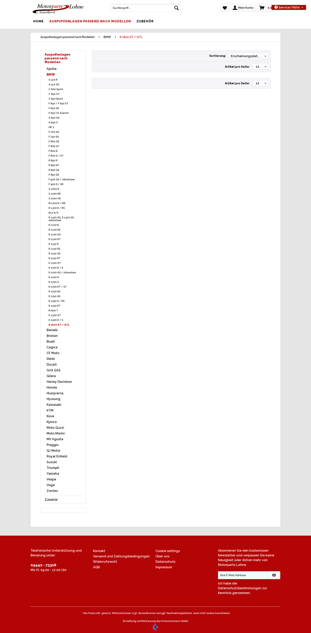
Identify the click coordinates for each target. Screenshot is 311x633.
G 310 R (53, 79)
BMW (51, 74)
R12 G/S (54, 212)
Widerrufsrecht (105, 562)
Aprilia (52, 69)
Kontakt (99, 551)
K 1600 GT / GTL (59, 324)
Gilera (51, 376)
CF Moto (53, 353)
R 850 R (53, 160)
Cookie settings (168, 551)
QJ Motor (53, 450)
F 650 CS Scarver (59, 113)
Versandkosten (147, 613)
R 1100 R (54, 225)
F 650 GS (54, 108)
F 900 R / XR (56, 184)
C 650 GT (54, 94)
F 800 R (53, 151)
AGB (96, 567)
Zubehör (51, 500)
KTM (50, 410)
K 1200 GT (55, 263)
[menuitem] (146, 9)
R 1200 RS (54, 291)
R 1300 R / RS (57, 208)
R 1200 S (54, 282)
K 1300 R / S (56, 320)
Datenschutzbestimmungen (239, 588)
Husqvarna (55, 393)
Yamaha (53, 473)
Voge (51, 485)
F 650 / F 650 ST (58, 103)
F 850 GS (54, 174)
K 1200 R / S (56, 267)
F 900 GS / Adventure (62, 179)
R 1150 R (54, 244)
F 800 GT (54, 146)
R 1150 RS (54, 248)
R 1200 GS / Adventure (62, 272)
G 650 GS (54, 117)
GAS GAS (53, 370)
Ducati (52, 364)
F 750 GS (54, 136)
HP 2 (51, 127)
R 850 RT (54, 165)
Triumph (53, 468)
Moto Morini (56, 433)
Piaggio (53, 445)
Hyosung (53, 399)
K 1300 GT (55, 315)
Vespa (51, 479)
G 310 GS (54, 84)
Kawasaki (54, 405)
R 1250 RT (54, 305)
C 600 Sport (56, 89)
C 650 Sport (56, 98)
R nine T (53, 310)
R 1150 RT (54, 258)
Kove (50, 416)
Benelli (52, 330)
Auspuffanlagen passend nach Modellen (57, 58)
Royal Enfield (57, 456)
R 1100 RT (55, 239)
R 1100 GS (55, 234)
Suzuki (52, 462)
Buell (51, 341)
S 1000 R (54, 189)
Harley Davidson (59, 382)
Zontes (52, 491)
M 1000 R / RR (57, 203)
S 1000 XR (55, 198)
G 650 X (53, 122)
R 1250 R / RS (57, 301)
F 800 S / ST (56, 155)
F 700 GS (54, 132)
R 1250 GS (54, 296)
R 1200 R (54, 277)
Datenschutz (166, 562)
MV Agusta (55, 439)
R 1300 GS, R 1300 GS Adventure (61, 219)
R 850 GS (54, 170)
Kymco (52, 422)
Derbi (51, 359)
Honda (52, 387)
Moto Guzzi (55, 428)
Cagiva (52, 347)
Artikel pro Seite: (237, 66)
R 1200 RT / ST (58, 286)
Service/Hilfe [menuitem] (287, 7)
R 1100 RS (54, 229)
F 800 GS (54, 141)
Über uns (162, 556)
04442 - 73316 (43, 565)
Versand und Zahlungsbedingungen (121, 556)
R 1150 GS (54, 253)
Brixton (52, 336)
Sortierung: (217, 55)
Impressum (164, 567)
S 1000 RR (55, 193)
